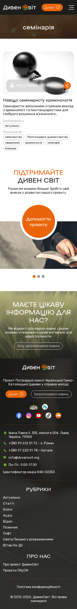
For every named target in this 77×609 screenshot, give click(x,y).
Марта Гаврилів (27, 85)
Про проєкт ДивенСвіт (21, 564)
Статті (8, 503)
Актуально (12, 125)
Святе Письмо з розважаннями (28, 539)
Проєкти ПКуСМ (15, 570)
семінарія (53, 142)
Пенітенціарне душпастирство (47, 136)
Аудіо (7, 515)
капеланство (13, 136)
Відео (7, 521)
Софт (7, 533)
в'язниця (10, 148)
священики (12, 142)
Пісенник (10, 527)
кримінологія (33, 142)
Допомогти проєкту (38, 221)
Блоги (7, 509)
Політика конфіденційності (38, 587)
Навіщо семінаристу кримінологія (37, 99)
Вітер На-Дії (13, 545)
